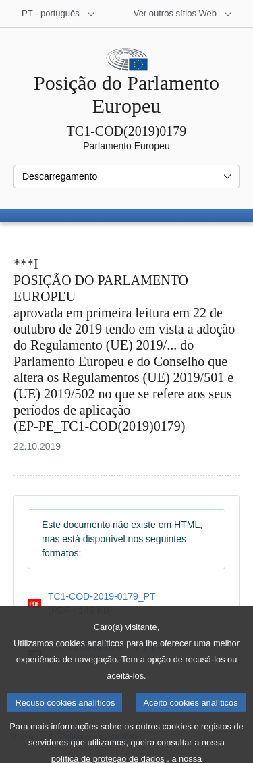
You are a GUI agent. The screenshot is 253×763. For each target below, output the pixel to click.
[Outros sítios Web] (183, 13)
